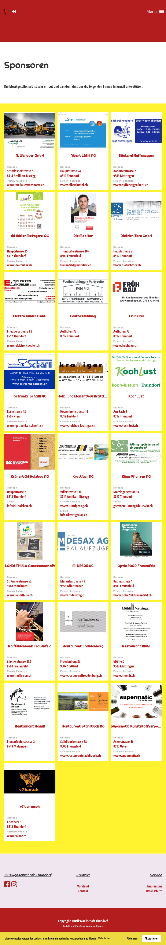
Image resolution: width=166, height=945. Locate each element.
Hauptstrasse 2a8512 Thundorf (70, 173)
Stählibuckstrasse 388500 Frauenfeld (73, 744)
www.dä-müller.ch (19, 265)
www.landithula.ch (20, 595)
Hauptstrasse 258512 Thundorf (17, 253)
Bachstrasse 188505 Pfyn (16, 414)
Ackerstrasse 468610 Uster (123, 744)
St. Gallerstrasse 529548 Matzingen (19, 583)
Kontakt (83, 891)
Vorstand (83, 886)
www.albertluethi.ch (74, 185)
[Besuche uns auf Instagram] (14, 884)
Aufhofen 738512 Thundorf (69, 333)
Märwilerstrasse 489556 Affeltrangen (72, 583)
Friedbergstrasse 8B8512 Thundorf (19, 333)
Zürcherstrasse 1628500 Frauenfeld (19, 663)
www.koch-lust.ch (125, 425)
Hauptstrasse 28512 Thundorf (122, 253)
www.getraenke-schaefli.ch (25, 425)
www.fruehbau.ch (125, 345)
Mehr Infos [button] (104, 938)
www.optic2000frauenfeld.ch (132, 595)
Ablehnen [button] (132, 938)
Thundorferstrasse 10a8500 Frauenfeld (74, 253)
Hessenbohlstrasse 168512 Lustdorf (74, 414)
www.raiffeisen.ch (19, 675)
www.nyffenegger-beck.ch (130, 185)
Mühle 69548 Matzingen (123, 663)
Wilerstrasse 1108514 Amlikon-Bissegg (74, 494)
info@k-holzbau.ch (19, 505)
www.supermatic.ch (126, 755)
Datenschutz (154, 891)
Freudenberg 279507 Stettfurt (70, 663)
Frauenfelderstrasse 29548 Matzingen (21, 744)
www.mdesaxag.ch (72, 595)
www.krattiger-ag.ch (74, 505)
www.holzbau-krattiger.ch (77, 425)
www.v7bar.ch (16, 836)
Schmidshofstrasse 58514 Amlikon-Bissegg (21, 173)
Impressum (154, 886)
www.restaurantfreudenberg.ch (81, 675)
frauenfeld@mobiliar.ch (75, 265)
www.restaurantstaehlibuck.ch (80, 755)
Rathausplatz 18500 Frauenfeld (123, 583)
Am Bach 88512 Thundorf (122, 414)
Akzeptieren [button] (151, 938)
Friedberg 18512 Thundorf (16, 824)
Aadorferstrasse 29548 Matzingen (124, 173)
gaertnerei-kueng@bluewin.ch (133, 505)
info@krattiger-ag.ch (73, 515)
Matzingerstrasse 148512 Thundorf (126, 494)
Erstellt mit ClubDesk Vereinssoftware (83, 926)
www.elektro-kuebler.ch (23, 345)
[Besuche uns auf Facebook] (7, 884)
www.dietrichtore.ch (127, 265)
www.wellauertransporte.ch (25, 185)
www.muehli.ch (124, 675)
